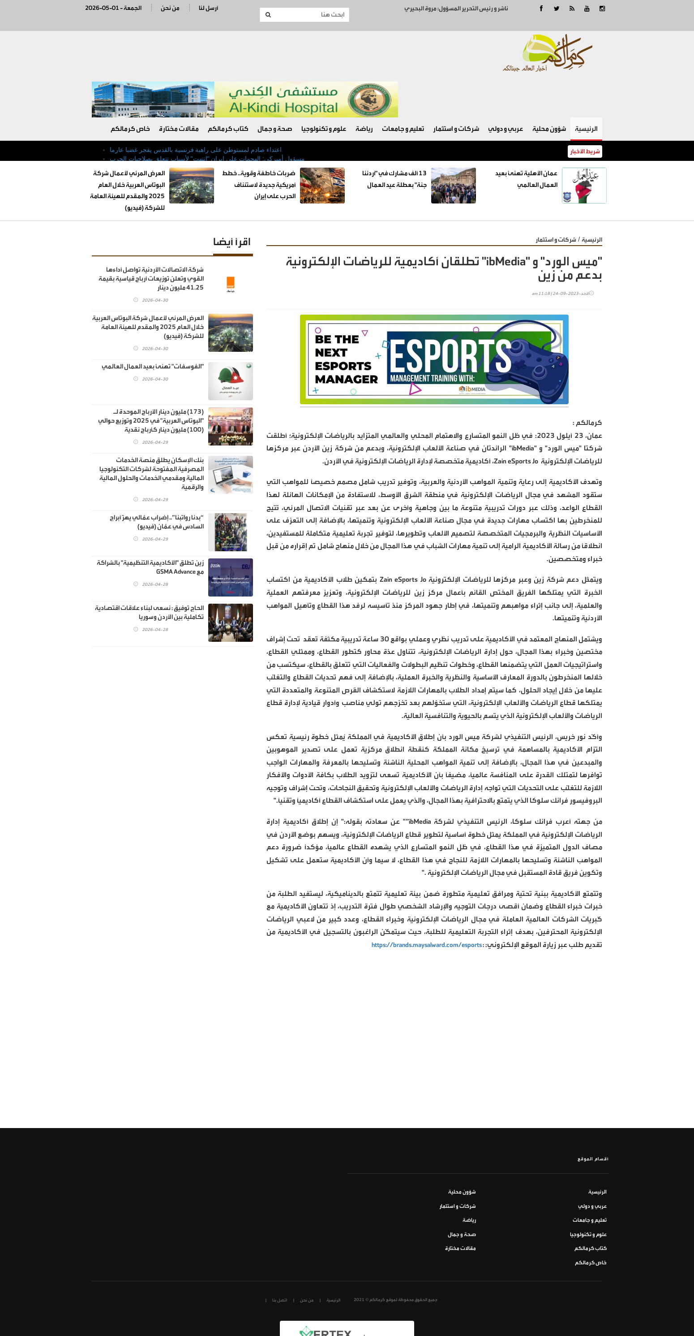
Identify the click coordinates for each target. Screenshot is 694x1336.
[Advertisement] (434, 1018)
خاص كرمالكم (130, 86)
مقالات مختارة (179, 86)
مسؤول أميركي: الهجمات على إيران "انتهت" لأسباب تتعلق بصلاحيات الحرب (207, 115)
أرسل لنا (208, 7)
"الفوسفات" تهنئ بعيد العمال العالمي (153, 323)
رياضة (364, 86)
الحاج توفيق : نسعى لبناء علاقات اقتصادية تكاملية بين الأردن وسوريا (149, 569)
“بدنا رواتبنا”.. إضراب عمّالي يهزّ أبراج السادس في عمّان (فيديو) (157, 479)
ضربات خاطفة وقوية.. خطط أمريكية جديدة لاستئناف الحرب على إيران (259, 141)
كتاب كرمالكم (228, 86)
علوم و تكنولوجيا (324, 86)
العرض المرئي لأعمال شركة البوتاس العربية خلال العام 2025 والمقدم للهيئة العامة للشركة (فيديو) (148, 284)
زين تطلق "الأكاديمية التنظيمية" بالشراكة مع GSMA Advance (150, 524)
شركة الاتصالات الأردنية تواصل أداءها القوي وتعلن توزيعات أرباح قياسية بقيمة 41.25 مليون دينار (151, 235)
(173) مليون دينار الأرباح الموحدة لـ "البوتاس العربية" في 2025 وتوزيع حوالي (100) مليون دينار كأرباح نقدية (151, 377)
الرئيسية (586, 86)
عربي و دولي (505, 86)
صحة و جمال (274, 86)
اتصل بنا (279, 1257)
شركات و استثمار (456, 86)
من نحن (170, 7)
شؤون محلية (549, 86)
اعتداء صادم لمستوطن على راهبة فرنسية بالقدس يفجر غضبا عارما (196, 106)
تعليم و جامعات (403, 86)
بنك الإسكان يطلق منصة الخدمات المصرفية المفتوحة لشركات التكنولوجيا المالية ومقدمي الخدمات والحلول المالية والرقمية (151, 430)
